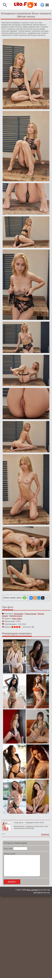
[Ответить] (45, 834)
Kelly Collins (17, 619)
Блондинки (18, 614)
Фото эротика (32, 894)
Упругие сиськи (15, 616)
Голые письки (30, 614)
